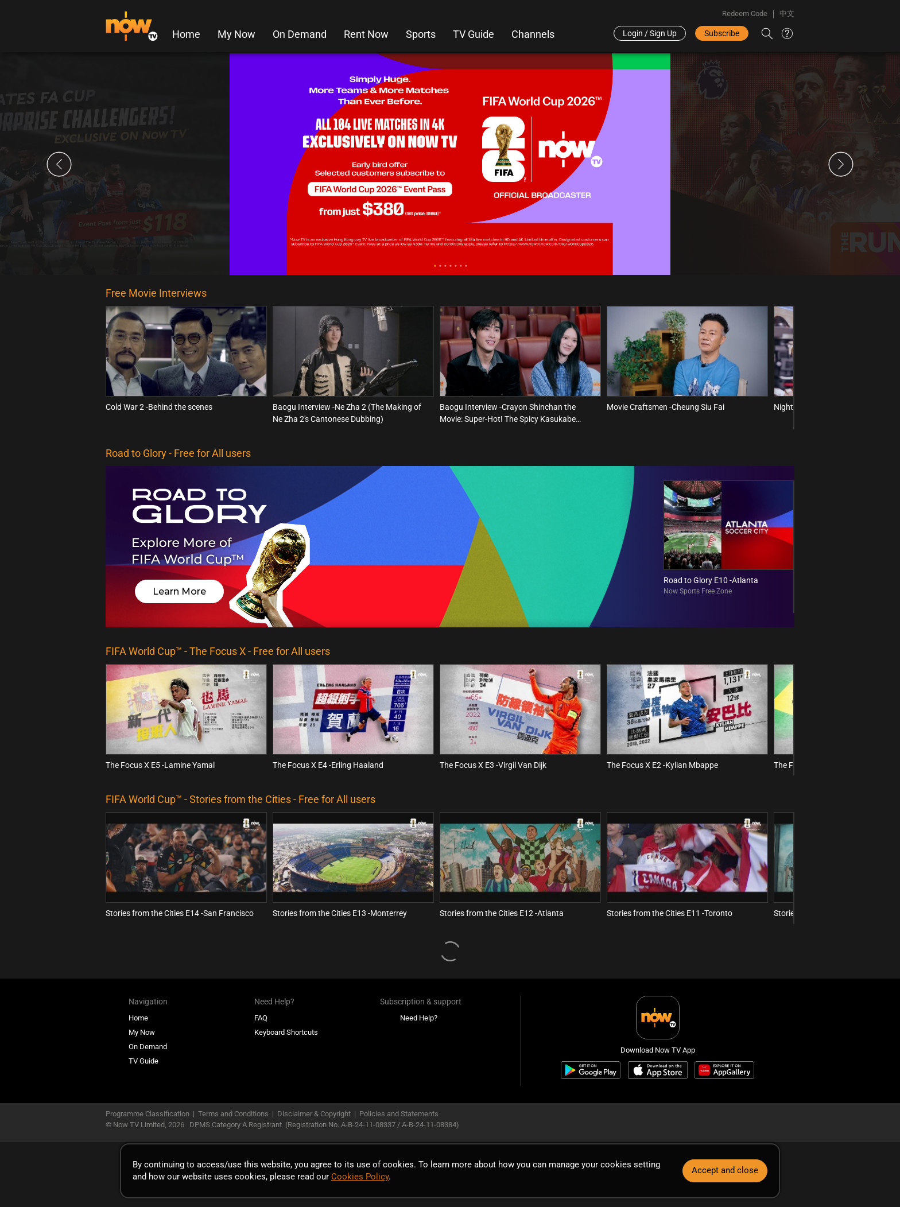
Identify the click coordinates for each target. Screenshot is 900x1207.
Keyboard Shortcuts (286, 1032)
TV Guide (473, 34)
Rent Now (366, 34)
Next (841, 164)
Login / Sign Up (650, 33)
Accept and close (725, 1170)
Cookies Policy (360, 1176)
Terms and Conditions (233, 1113)
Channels (532, 34)
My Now (236, 34)
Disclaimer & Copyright (314, 1113)
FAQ (260, 1018)
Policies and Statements (399, 1113)
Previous (59, 164)
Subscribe (721, 33)
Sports (421, 34)
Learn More (179, 591)
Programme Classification (147, 1113)
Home (186, 34)
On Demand (300, 34)
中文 (786, 13)
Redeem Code (744, 13)
